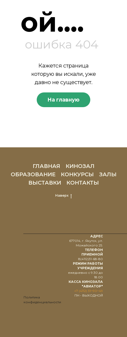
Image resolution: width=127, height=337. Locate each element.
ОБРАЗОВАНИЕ (33, 174)
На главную (63, 100)
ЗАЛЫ (108, 174)
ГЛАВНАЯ (46, 166)
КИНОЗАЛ (80, 166)
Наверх (63, 195)
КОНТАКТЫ (82, 182)
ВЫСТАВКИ (44, 182)
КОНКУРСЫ (77, 174)
